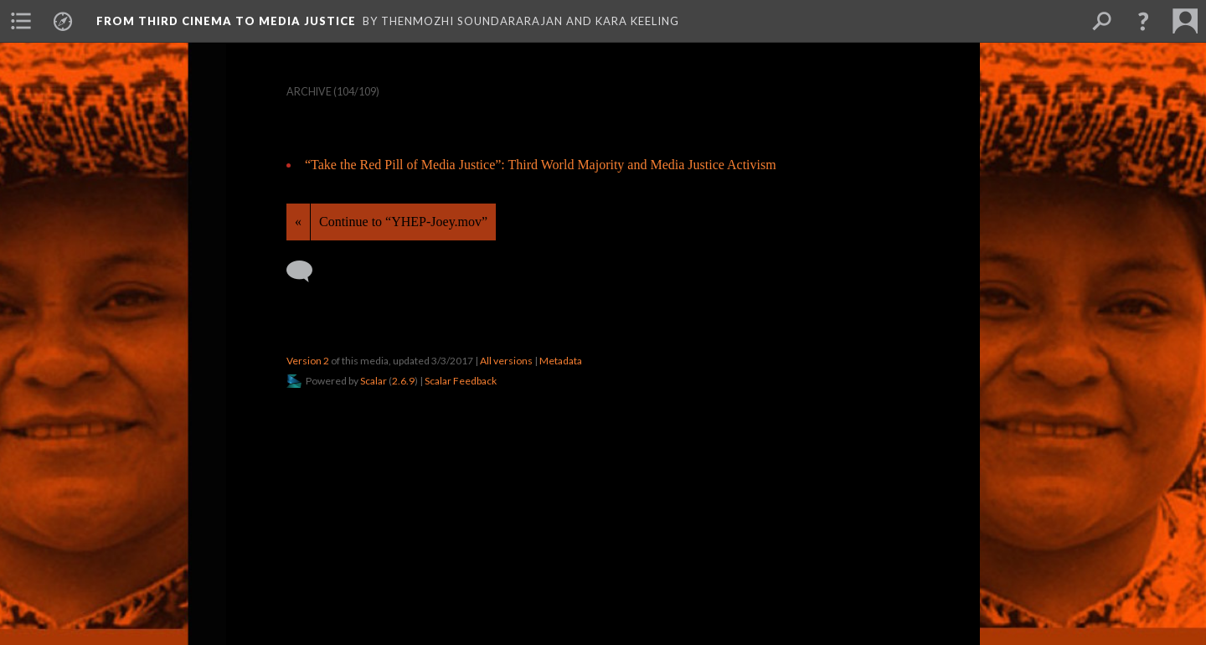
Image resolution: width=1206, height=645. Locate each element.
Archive (309, 91)
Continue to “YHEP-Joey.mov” (403, 221)
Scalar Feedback (461, 380)
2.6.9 (403, 380)
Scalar (373, 380)
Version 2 (307, 360)
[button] (1143, 21)
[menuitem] (21, 21)
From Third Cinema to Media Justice (226, 21)
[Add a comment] (306, 271)
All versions (506, 360)
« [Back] (298, 221)
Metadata (560, 360)
